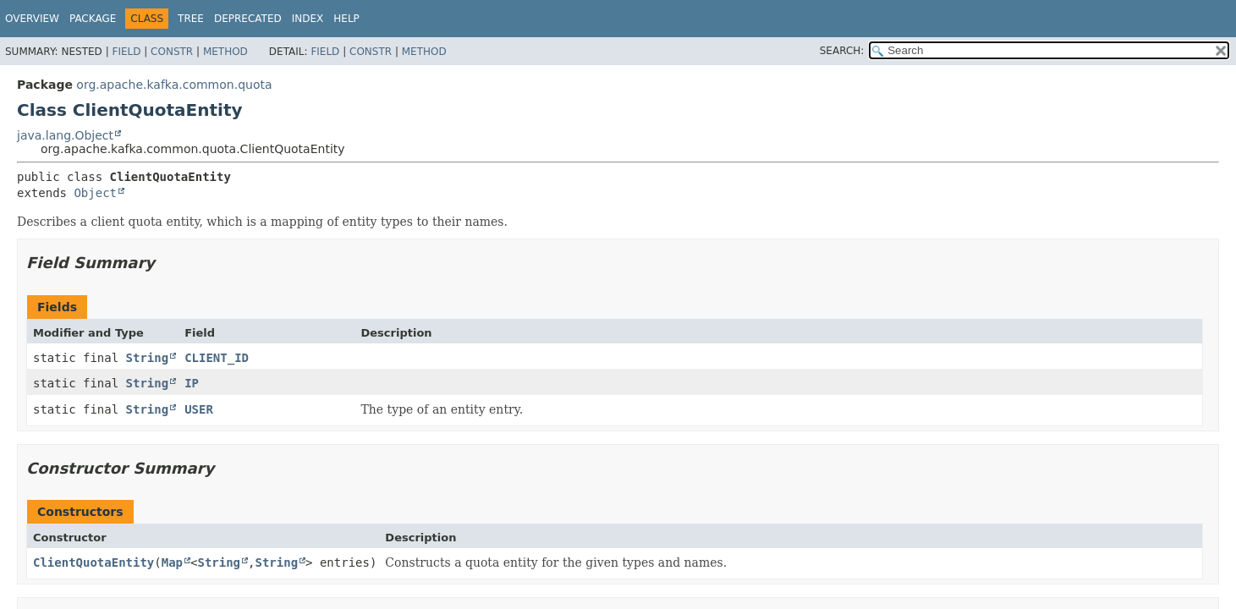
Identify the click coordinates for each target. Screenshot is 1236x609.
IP (191, 383)
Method (225, 52)
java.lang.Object (65, 135)
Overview (32, 19)
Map (172, 562)
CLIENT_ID (216, 358)
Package (92, 19)
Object (95, 193)
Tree (191, 19)
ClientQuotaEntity (93, 562)
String (147, 358)
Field (126, 52)
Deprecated (248, 19)
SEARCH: (842, 51)
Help (346, 19)
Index (308, 19)
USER (198, 409)
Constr (172, 52)
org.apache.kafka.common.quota (174, 84)
